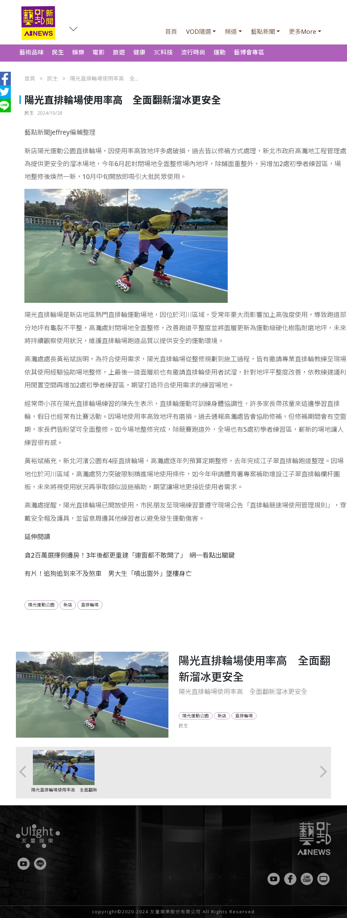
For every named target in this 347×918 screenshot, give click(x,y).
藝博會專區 (249, 52)
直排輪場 (90, 605)
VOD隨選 (198, 31)
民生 (58, 52)
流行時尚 (193, 52)
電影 (99, 52)
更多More (302, 31)
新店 (67, 605)
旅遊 (119, 52)
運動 (219, 52)
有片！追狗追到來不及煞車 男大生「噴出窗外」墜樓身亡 (108, 573)
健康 (139, 52)
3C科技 (163, 52)
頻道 (231, 31)
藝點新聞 (263, 31)
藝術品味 (31, 52)
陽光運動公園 (41, 605)
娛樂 (78, 52)
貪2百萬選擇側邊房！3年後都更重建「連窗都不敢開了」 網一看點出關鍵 (129, 555)
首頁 (171, 31)
